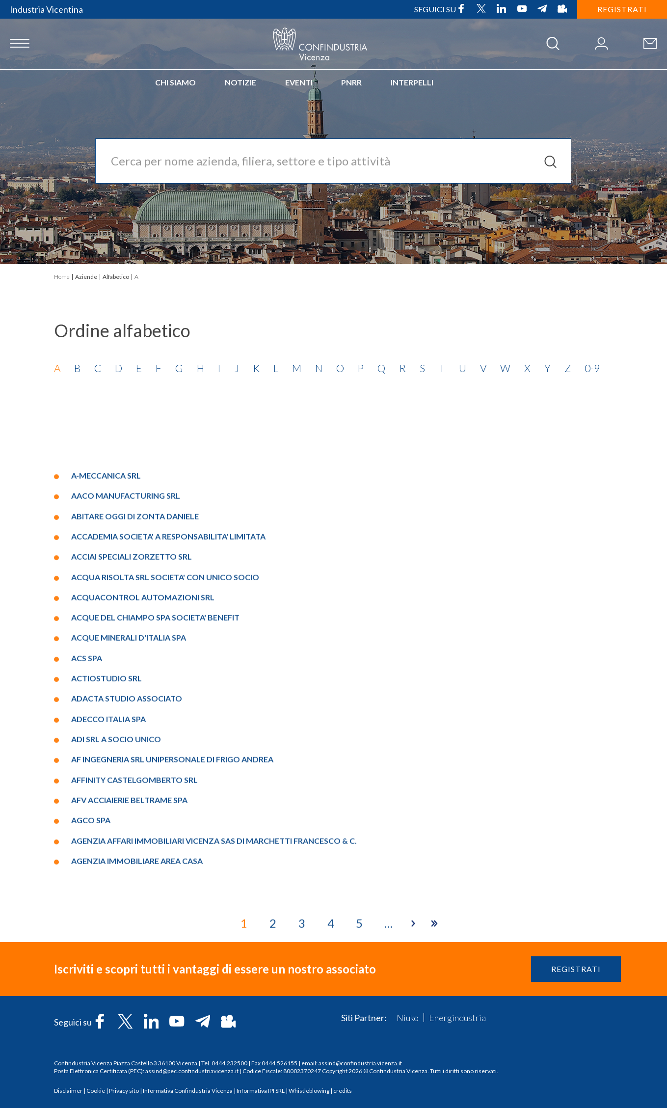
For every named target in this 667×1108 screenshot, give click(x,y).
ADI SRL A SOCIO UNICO (116, 925)
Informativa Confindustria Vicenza (188, 1090)
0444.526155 (279, 1063)
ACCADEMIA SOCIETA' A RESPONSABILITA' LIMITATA (168, 722)
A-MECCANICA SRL (106, 661)
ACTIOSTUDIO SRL (106, 864)
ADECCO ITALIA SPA (108, 904)
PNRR (351, 82)
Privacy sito (124, 1090)
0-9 (592, 368)
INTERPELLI (412, 82)
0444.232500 (229, 1063)
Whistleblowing (309, 1090)
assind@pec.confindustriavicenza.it (192, 1071)
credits (342, 1090)
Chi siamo (175, 82)
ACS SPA (86, 843)
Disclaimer (68, 1090)
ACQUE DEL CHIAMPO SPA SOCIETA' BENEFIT (155, 803)
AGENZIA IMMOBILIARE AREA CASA (137, 1047)
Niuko (408, 1017)
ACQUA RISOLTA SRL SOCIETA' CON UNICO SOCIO (165, 762)
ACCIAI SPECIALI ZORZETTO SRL (131, 742)
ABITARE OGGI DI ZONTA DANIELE (135, 701)
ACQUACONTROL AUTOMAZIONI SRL (142, 782)
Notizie (240, 82)
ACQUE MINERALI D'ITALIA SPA (128, 823)
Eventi (299, 82)
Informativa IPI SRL (261, 1090)
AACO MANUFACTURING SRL (125, 681)
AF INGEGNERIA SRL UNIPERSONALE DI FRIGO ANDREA (172, 945)
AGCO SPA (90, 1006)
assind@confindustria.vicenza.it (360, 1063)
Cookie (95, 1090)
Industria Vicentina (46, 9)
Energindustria (457, 1017)
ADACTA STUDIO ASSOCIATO (126, 884)
